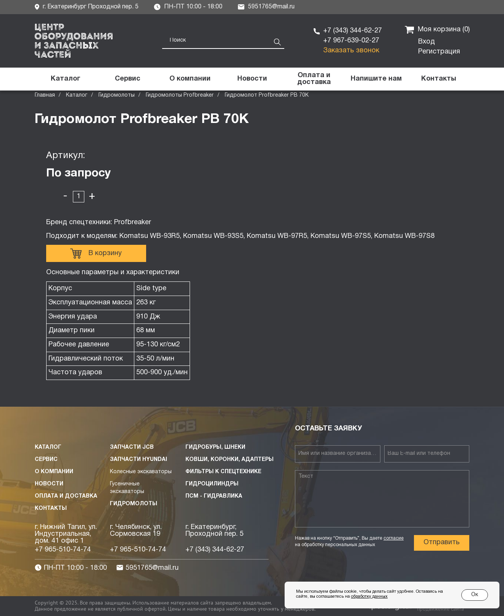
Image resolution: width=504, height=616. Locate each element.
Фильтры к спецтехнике (223, 471)
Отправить (441, 542)
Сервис (46, 459)
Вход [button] (426, 42)
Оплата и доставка (66, 496)
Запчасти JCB (132, 447)
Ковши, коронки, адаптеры (229, 459)
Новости (49, 484)
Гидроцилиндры (211, 484)
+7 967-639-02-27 (351, 40)
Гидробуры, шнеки (215, 447)
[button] (376, 79)
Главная (45, 95)
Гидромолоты (116, 95)
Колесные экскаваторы (141, 471)
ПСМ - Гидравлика (213, 496)
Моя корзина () (437, 30)
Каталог (76, 95)
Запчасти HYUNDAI (138, 459)
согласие (393, 538)
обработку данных (369, 596)
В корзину (96, 253)
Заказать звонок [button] (351, 50)
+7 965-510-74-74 (63, 549)
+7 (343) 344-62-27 (352, 30)
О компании (54, 471)
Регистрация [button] (439, 52)
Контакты (51, 508)
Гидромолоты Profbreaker (180, 95)
